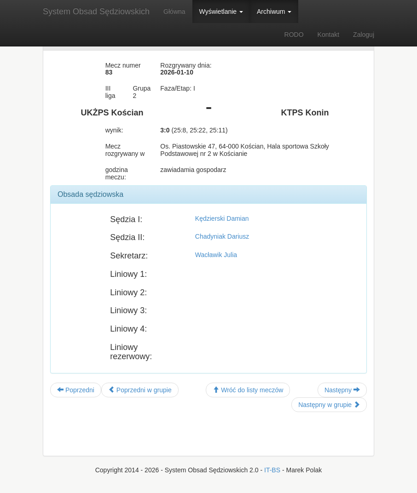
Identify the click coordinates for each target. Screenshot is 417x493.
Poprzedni (75, 390)
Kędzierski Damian (222, 218)
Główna (174, 11)
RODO (294, 34)
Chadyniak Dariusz (222, 236)
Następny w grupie (329, 404)
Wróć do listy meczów (248, 390)
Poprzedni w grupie (140, 390)
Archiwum (274, 11)
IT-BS (272, 470)
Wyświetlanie (221, 11)
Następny (342, 390)
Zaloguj (363, 34)
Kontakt (328, 34)
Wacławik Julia (216, 254)
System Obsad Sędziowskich (96, 11)
